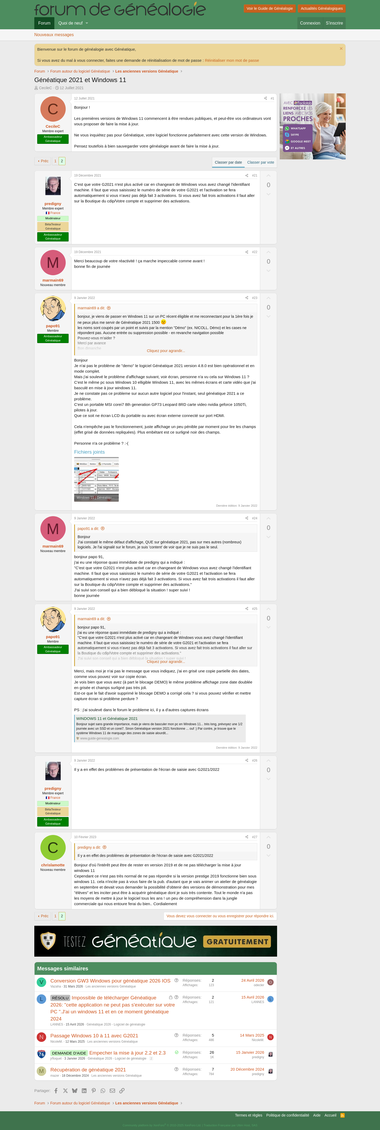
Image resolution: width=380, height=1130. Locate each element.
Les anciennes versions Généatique (111, 986)
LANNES (56, 1024)
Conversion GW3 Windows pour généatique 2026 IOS (110, 981)
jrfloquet (56, 1058)
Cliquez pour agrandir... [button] (166, 351)
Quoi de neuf (70, 23)
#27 (254, 837)
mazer (54, 1075)
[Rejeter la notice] (340, 49)
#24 (254, 518)
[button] (87, 23)
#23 (254, 298)
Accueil (330, 1115)
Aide (317, 1115)
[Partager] (265, 99)
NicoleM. (56, 1041)
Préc (45, 161)
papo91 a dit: (88, 528)
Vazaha (55, 986)
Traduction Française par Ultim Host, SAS (230, 1125)
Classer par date (228, 162)
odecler (259, 985)
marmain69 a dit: (91, 308)
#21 (254, 175)
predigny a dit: (89, 847)
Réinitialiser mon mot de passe (232, 60)
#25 (254, 609)
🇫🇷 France (53, 213)
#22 (254, 252)
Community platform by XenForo (162, 1125)
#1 (272, 98)
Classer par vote (260, 162)
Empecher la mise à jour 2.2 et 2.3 (127, 1053)
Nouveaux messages (54, 34)
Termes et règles (248, 1115)
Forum (44, 23)
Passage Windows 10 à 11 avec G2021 (94, 1035)
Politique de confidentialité (287, 1115)
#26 (254, 760)
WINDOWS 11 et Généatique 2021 (107, 718)
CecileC (45, 88)
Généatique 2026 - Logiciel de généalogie (116, 1024)
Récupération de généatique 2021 (88, 1069)
